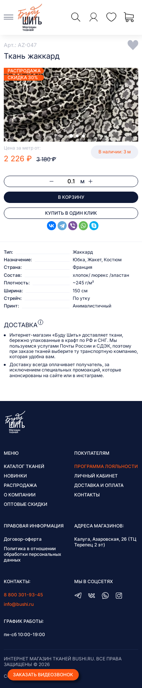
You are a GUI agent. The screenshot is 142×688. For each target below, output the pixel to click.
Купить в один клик (71, 213)
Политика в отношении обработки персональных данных (32, 554)
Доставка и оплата (98, 485)
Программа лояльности (106, 466)
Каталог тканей (24, 466)
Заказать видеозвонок (43, 674)
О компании (20, 495)
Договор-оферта (23, 539)
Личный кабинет (96, 476)
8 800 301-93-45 (23, 595)
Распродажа (20, 485)
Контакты (87, 495)
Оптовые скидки (25, 504)
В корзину (71, 197)
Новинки (15, 476)
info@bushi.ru (19, 604)
